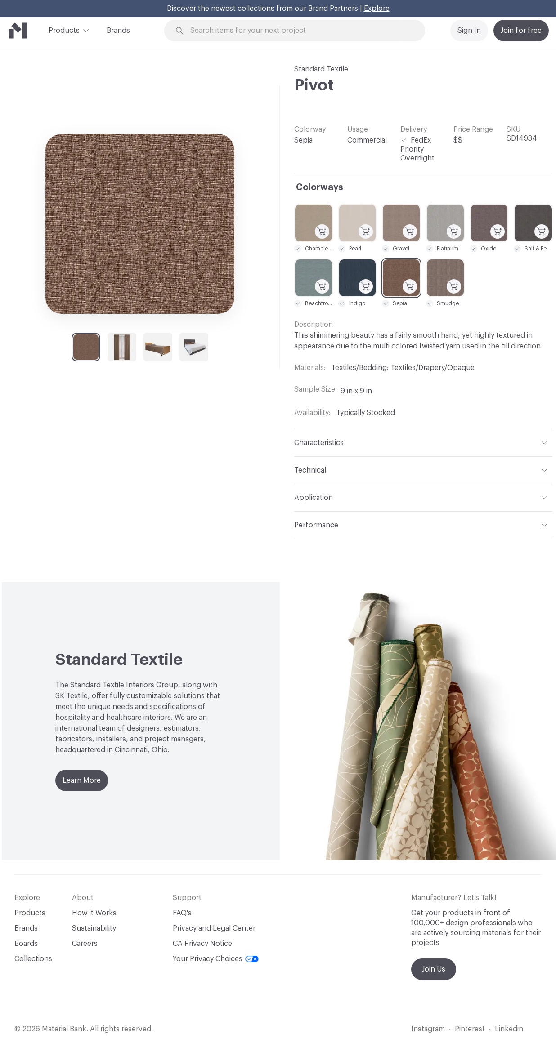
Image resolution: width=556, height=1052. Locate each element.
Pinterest (470, 1029)
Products (64, 29)
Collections (33, 959)
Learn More (82, 780)
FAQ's (182, 913)
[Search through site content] (299, 31)
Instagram (428, 1029)
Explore (377, 8)
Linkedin (509, 1029)
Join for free (521, 30)
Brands (118, 30)
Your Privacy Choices (216, 959)
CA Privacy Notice (202, 943)
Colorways (319, 187)
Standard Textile (321, 69)
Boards (26, 943)
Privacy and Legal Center (214, 928)
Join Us (433, 969)
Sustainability (94, 928)
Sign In (469, 30)
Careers (85, 943)
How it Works (94, 913)
